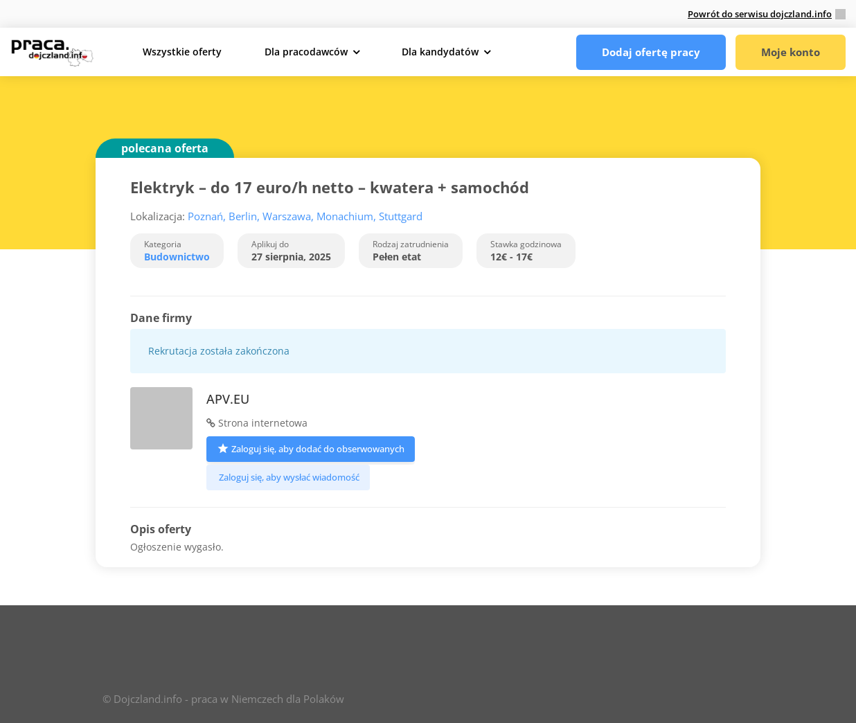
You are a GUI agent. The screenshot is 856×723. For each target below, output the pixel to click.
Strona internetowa (256, 422)
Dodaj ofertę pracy (651, 52)
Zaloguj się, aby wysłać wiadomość (288, 477)
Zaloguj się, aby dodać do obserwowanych (310, 447)
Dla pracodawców (306, 51)
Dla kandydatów (440, 51)
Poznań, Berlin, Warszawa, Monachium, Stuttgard (305, 216)
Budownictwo (177, 256)
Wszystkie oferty (182, 51)
